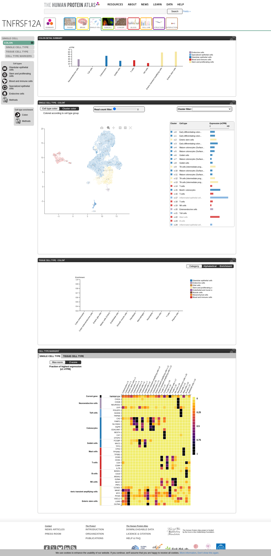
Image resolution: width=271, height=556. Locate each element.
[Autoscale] (130, 128)
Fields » (187, 11)
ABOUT (132, 4)
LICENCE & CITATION (138, 533)
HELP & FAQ (133, 538)
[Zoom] (108, 128)
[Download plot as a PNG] (102, 128)
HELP (180, 4)
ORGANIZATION (95, 533)
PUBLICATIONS (94, 538)
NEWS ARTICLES (55, 529)
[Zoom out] (125, 128)
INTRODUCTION (95, 529)
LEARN (157, 4)
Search (174, 11)
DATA (169, 4)
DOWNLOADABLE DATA (140, 529)
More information (188, 553)
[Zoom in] (120, 128)
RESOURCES (115, 4)
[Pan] (113, 128)
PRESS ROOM (53, 533)
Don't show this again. (208, 553)
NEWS (145, 4)
